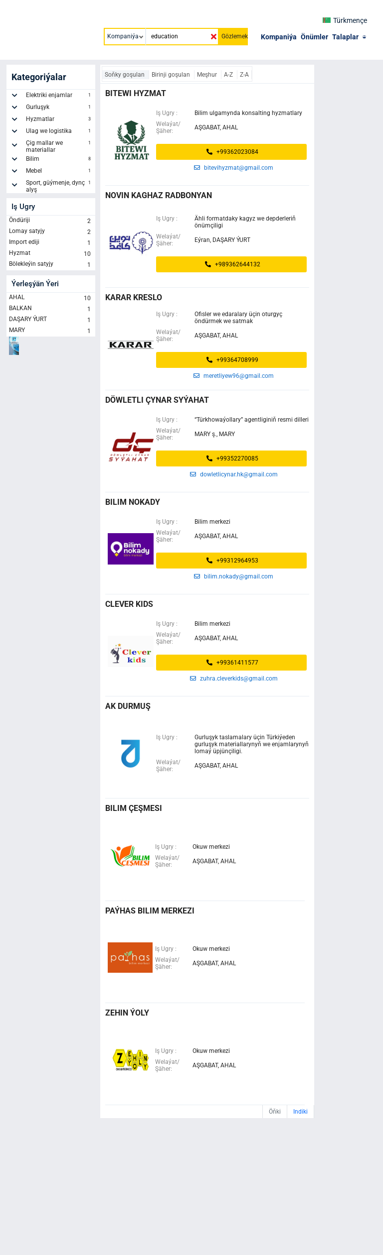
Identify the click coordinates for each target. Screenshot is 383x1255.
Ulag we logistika (59, 132)
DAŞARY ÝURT (51, 320)
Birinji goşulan (172, 74)
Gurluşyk (59, 109)
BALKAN (51, 309)
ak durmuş (128, 706)
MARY (51, 331)
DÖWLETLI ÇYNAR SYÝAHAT (157, 400)
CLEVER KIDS (129, 604)
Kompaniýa (279, 37)
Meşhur (207, 74)
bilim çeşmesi (133, 808)
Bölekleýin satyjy (51, 264)
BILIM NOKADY (132, 502)
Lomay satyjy (51, 232)
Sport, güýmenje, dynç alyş (59, 186)
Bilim (59, 160)
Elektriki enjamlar (59, 97)
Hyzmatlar (59, 120)
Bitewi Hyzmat (135, 93)
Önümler (314, 37)
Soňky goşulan (125, 74)
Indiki (300, 1111)
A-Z (229, 74)
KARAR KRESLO (133, 297)
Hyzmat (51, 253)
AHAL (51, 298)
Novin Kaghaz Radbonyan (158, 195)
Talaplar (345, 37)
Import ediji (51, 242)
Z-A (244, 74)
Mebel (59, 172)
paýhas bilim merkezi (149, 910)
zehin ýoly (127, 1013)
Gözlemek (234, 36)
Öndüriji (51, 221)
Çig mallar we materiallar (59, 146)
